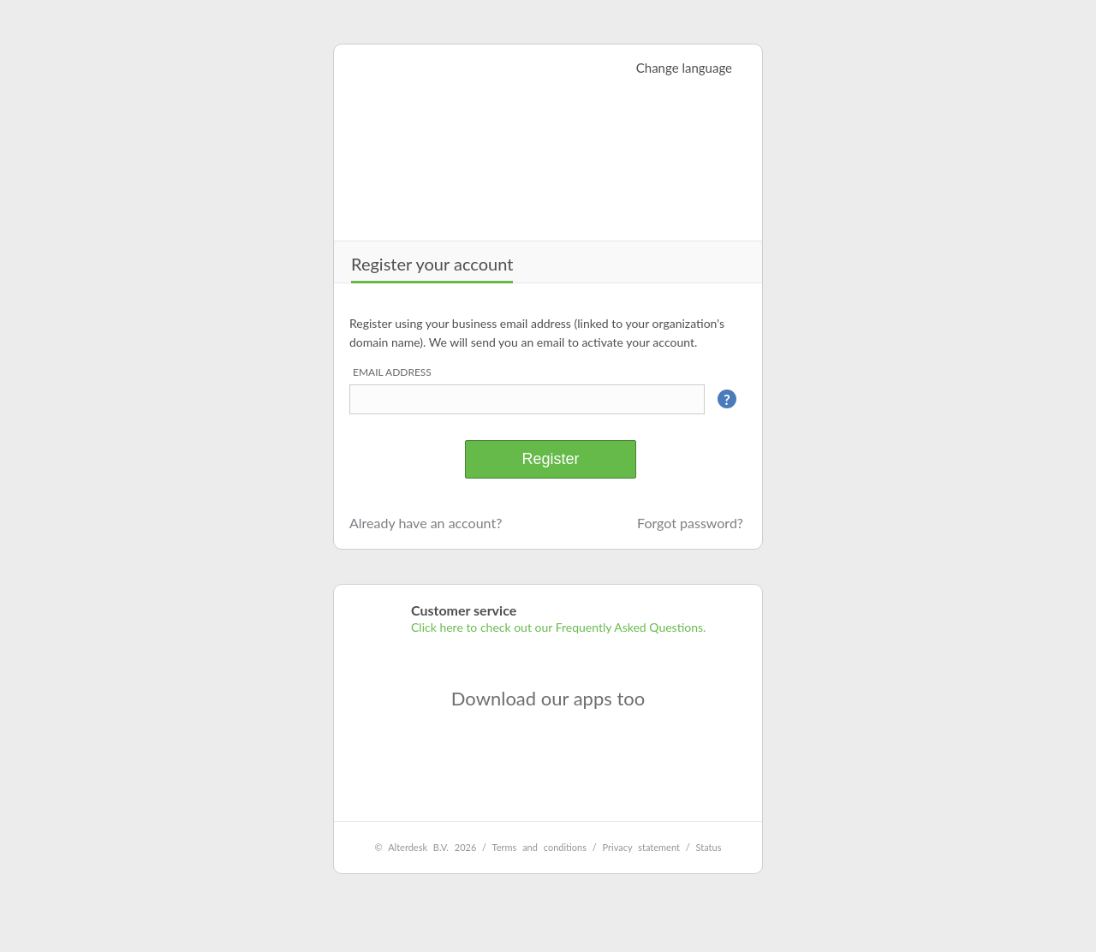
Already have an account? (425, 523)
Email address (392, 372)
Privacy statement (641, 847)
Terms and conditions (539, 847)
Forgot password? (690, 523)
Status (709, 847)
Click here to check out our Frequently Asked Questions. (558, 627)
